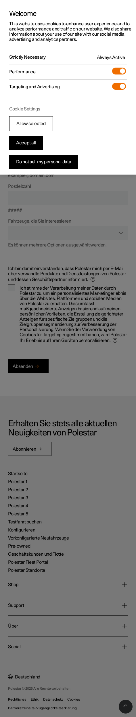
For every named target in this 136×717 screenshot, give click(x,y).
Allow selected (31, 123)
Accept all (26, 143)
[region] (68, 87)
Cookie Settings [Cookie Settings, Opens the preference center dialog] (24, 109)
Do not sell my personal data (43, 162)
